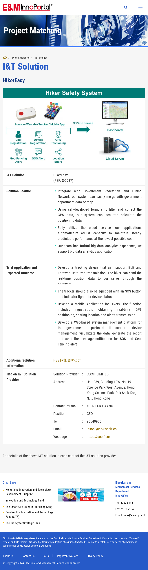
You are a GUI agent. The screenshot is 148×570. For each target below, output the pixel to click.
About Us (8, 556)
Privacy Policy (95, 556)
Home (5, 57)
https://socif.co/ (98, 436)
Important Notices (67, 556)
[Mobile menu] (140, 7)
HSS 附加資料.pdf (67, 360)
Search (125, 7)
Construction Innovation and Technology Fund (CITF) (29, 514)
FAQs (46, 556)
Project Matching (21, 57)
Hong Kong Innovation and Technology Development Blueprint (28, 492)
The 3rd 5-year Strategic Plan (23, 523)
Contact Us (28, 556)
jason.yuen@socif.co (102, 429)
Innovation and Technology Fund (25, 500)
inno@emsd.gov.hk (135, 515)
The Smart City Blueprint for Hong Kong (29, 507)
